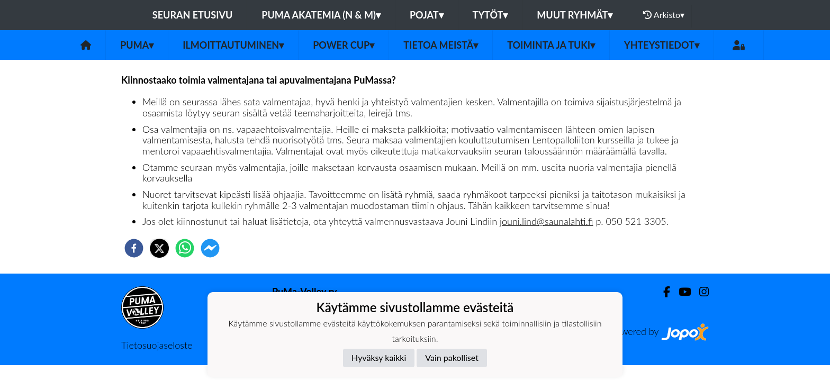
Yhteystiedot (661, 45)
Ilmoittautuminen (233, 45)
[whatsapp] (184, 248)
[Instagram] (700, 291)
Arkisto (663, 14)
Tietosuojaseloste (156, 345)
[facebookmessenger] (210, 248)
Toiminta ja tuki (551, 45)
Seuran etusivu (192, 15)
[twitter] (159, 248)
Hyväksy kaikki (378, 357)
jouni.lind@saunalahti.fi (546, 221)
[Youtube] (680, 291)
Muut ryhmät (574, 15)
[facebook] (133, 248)
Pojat (427, 15)
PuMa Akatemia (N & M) (321, 15)
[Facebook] (662, 291)
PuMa (137, 45)
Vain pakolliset (452, 357)
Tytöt (490, 15)
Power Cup (343, 45)
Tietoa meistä (440, 45)
